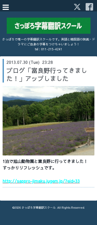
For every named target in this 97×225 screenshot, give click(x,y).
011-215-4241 (51, 49)
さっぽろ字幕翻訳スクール (38, 207)
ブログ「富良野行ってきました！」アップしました (46, 74)
